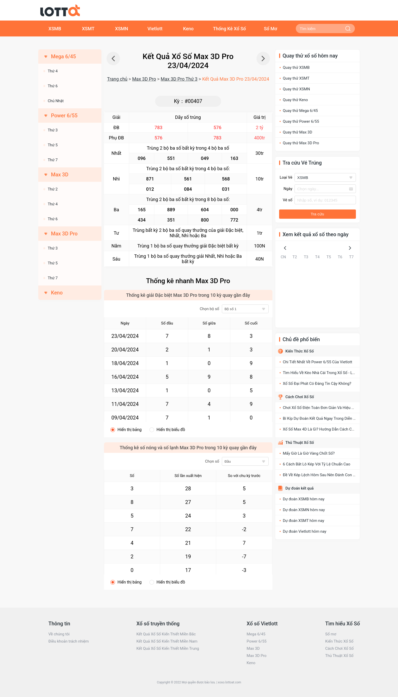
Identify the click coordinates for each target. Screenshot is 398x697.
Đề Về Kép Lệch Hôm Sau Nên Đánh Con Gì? (320, 475)
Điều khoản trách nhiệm (69, 641)
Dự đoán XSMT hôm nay (303, 520)
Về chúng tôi (59, 634)
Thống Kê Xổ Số (229, 28)
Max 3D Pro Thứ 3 (179, 79)
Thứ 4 (53, 71)
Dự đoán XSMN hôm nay (304, 510)
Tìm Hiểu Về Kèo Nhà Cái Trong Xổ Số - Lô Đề (321, 372)
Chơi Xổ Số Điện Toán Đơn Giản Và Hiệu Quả (320, 407)
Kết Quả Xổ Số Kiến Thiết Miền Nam (166, 641)
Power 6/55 (257, 641)
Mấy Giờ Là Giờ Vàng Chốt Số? (309, 453)
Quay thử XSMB (296, 67)
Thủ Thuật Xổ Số (300, 442)
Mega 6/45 (256, 634)
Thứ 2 (53, 189)
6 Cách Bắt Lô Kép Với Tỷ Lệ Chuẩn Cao (316, 464)
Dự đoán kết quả (300, 488)
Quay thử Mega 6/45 (300, 110)
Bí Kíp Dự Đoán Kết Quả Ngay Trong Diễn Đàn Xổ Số (327, 418)
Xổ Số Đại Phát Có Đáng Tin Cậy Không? (317, 383)
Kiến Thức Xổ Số (300, 351)
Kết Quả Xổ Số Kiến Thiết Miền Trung (167, 648)
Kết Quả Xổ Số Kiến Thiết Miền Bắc (166, 634)
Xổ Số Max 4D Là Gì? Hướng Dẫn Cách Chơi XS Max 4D (330, 429)
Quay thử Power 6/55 (301, 121)
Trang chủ (117, 79)
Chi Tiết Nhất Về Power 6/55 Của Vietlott (317, 362)
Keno (188, 28)
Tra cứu (317, 214)
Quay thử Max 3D (297, 132)
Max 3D (253, 648)
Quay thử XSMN (296, 89)
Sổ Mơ (270, 28)
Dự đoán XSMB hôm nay (304, 499)
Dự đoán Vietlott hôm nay (304, 531)
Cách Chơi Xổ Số (300, 397)
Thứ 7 (53, 160)
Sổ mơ (330, 634)
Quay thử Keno (295, 100)
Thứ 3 (53, 130)
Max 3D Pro (144, 79)
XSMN (121, 28)
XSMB (55, 28)
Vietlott (155, 28)
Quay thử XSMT (296, 78)
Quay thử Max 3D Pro (301, 143)
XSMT (88, 28)
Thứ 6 (53, 86)
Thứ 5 (53, 145)
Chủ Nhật (56, 101)
